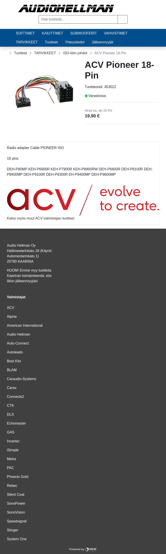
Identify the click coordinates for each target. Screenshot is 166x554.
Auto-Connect (18, 343)
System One (17, 539)
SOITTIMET (25, 33)
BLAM (12, 370)
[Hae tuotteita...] (78, 19)
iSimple (12, 450)
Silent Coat (15, 494)
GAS (10, 432)
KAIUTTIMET (52, 33)
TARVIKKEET (27, 42)
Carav (11, 388)
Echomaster (16, 423)
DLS (10, 414)
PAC (10, 468)
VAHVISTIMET (116, 33)
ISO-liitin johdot (75, 53)
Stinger (12, 530)
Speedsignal (17, 521)
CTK (10, 405)
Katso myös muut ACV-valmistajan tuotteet (83, 202)
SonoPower (16, 503)
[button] (123, 19)
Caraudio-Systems (21, 379)
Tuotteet (51, 42)
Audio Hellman (18, 334)
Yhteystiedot (74, 42)
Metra (11, 459)
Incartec (13, 441)
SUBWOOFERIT (83, 33)
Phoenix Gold (17, 477)
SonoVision (16, 512)
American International (25, 325)
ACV (10, 308)
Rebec (12, 486)
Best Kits (14, 361)
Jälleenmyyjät (102, 42)
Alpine (12, 316)
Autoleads (15, 352)
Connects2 (15, 397)
